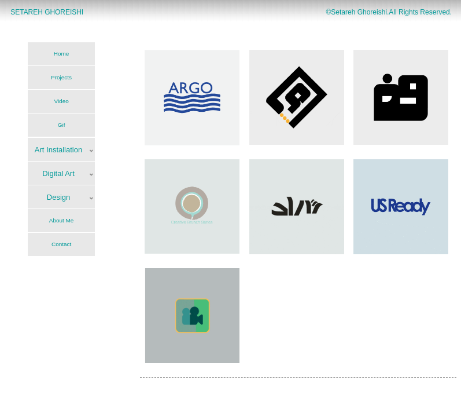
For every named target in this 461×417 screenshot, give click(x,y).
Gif (61, 125)
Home (61, 53)
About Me (61, 220)
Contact (61, 244)
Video (61, 101)
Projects (61, 77)
